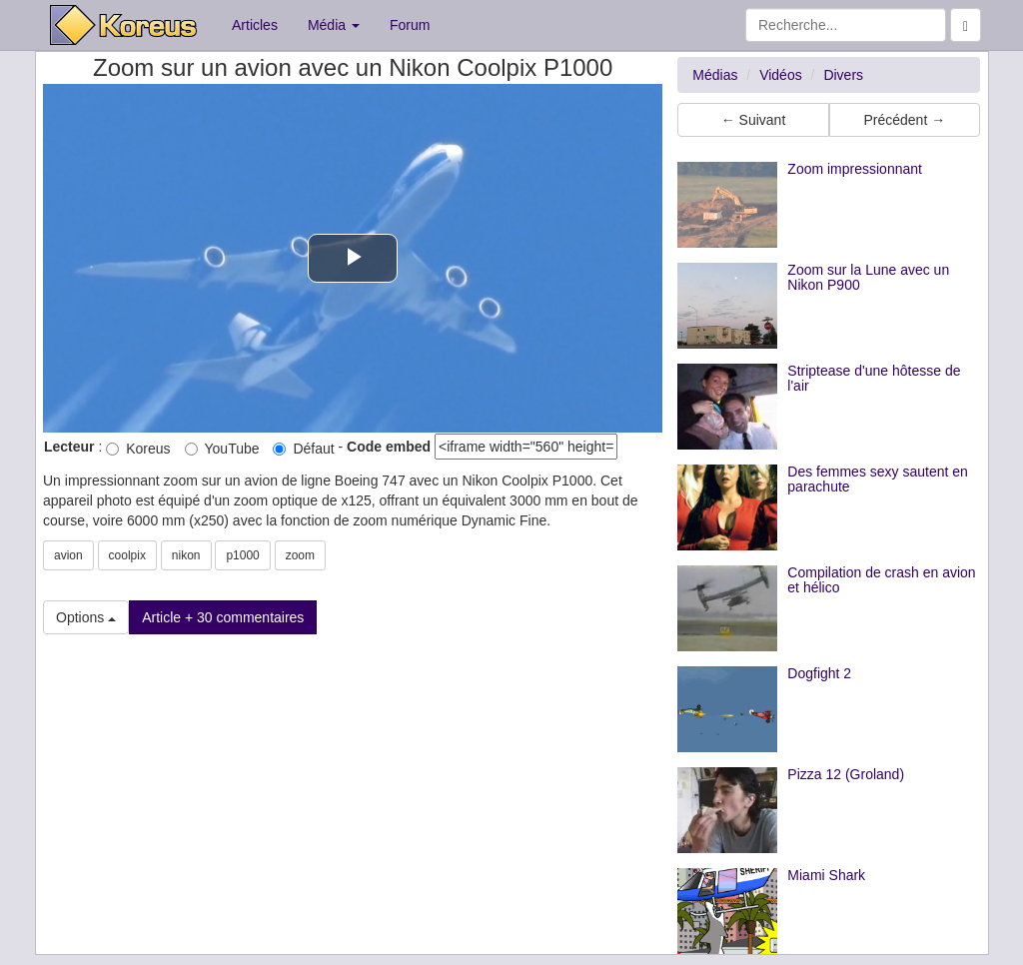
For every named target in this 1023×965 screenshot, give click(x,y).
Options (86, 617)
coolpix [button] (127, 555)
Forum (410, 25)
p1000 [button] (242, 555)
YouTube (222, 449)
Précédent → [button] (904, 120)
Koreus (138, 449)
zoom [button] (300, 555)
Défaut (303, 449)
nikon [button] (186, 555)
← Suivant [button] (753, 120)
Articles (255, 25)
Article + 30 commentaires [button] (223, 617)
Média (334, 25)
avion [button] (68, 555)
